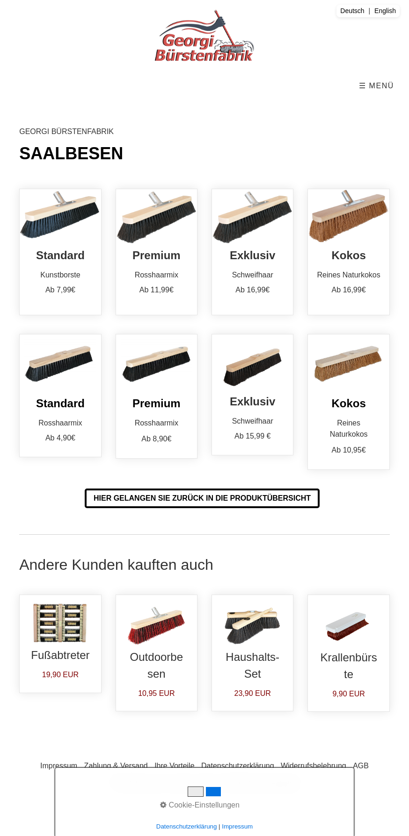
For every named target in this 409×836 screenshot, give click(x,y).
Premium (156, 251)
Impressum (58, 766)
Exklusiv (252, 251)
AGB (361, 766)
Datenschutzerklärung (237, 766)
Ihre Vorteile (174, 766)
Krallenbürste (348, 653)
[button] (202, 498)
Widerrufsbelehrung (313, 766)
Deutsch (352, 10)
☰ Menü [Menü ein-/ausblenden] (376, 86)
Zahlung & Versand (116, 766)
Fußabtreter (60, 644)
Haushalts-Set (252, 653)
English (385, 10)
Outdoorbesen (156, 653)
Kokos (348, 251)
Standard (60, 251)
